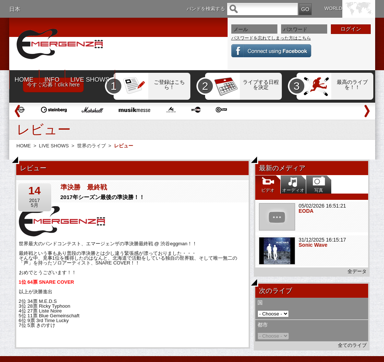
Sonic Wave (313, 245)
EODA (306, 211)
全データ (357, 271)
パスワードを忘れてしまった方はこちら (271, 38)
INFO (52, 79)
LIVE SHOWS (90, 79)
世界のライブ (91, 145)
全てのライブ (352, 345)
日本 (14, 9)
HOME (24, 79)
